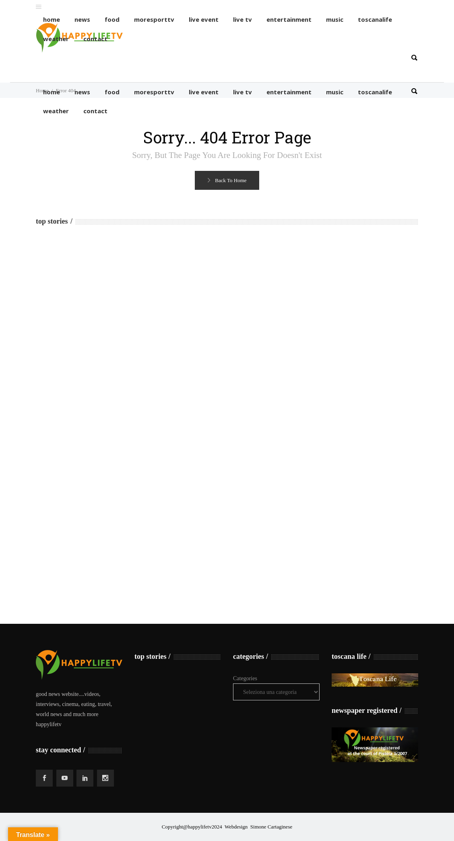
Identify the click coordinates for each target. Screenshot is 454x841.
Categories (245, 678)
